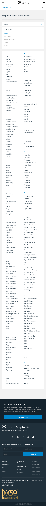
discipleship (9, 183)
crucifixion (9, 154)
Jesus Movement (29, 59)
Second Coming (29, 225)
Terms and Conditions (26, 503)
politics (26, 175)
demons (8, 173)
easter (8, 199)
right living (28, 209)
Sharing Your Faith (30, 227)
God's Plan (9, 273)
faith (7, 235)
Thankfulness (28, 301)
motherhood (28, 121)
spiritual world (28, 287)
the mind (27, 333)
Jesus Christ (28, 57)
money (26, 116)
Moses (26, 106)
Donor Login (35, 464)
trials (26, 343)
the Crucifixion (29, 313)
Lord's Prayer (28, 83)
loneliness (27, 90)
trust (25, 346)
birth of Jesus (10, 108)
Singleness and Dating (31, 230)
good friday (10, 321)
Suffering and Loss (30, 242)
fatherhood (9, 242)
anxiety (8, 79)
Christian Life (10, 124)
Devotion (4, 461)
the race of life (29, 336)
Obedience (27, 141)
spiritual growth (29, 275)
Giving (8, 264)
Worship (26, 373)
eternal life (9, 211)
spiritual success (29, 282)
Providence (27, 160)
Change (8, 119)
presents (27, 180)
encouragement (11, 201)
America (8, 62)
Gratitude (9, 308)
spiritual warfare (29, 285)
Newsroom (20, 472)
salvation (27, 250)
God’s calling (10, 296)
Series (6, 45)
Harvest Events (21, 466)
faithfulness (9, 237)
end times (9, 204)
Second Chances (29, 222)
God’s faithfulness (12, 298)
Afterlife (8, 59)
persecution (28, 172)
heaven (8, 357)
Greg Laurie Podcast (20, 462)
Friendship (9, 230)
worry (26, 383)
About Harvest (36, 474)
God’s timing (10, 306)
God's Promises (11, 276)
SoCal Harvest (28, 232)
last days (27, 85)
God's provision (11, 289)
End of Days (10, 194)
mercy (26, 114)
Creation (8, 136)
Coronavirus (9, 134)
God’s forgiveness (12, 301)
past (25, 167)
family (8, 240)
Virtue (4, 468)
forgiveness (9, 250)
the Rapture (28, 318)
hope (7, 365)
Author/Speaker (9, 39)
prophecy (27, 187)
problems (27, 182)
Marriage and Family (30, 104)
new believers (28, 133)
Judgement (27, 64)
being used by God (12, 103)
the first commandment (32, 331)
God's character (11, 281)
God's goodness (11, 283)
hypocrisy (9, 370)
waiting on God (29, 378)
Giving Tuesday (11, 266)
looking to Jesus (29, 93)
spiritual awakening (30, 270)
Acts (7, 57)
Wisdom (26, 366)
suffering (27, 290)
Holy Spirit (9, 342)
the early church (29, 328)
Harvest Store (36, 468)
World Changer (29, 371)
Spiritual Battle (28, 235)
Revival (26, 199)
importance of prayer (12, 383)
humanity (9, 367)
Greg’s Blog (5, 464)
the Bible (27, 311)
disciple (8, 180)
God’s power (10, 304)
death (7, 170)
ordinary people (29, 146)
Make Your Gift (23, 417)
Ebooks (19, 469)
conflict (8, 146)
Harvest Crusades (11, 340)
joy (25, 69)
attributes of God (11, 82)
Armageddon (10, 64)
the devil (27, 326)
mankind (26, 109)
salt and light (28, 247)
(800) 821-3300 (7, 485)
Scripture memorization (31, 220)
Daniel (8, 165)
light (25, 88)
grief (7, 326)
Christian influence (12, 126)
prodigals (27, 185)
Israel (7, 378)
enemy (8, 206)
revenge (27, 206)
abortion (8, 67)
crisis (7, 151)
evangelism (9, 214)
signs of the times (30, 260)
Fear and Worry (11, 222)
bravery (8, 110)
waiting (26, 376)
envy (7, 209)
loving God (27, 95)
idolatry (8, 381)
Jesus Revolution (29, 62)
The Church (28, 306)
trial (25, 341)
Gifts (7, 261)
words (26, 381)
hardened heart (11, 347)
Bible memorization (12, 95)
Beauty (8, 90)
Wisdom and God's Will (31, 368)
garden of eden (11, 311)
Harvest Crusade (11, 337)
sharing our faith (29, 255)
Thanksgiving (28, 303)
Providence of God (30, 162)
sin (25, 262)
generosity (9, 316)
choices (8, 141)
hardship (8, 350)
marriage (27, 111)
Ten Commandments (30, 298)
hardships (9, 352)
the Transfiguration (30, 321)
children (8, 139)
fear (7, 245)
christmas (9, 144)
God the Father (11, 271)
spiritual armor (28, 265)
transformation (29, 338)
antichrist (9, 77)
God (7, 269)
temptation (27, 308)
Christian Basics (11, 121)
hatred (8, 355)
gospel (8, 323)
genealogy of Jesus (12, 314)
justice (26, 72)
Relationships (28, 196)
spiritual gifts (28, 272)
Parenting (27, 155)
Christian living (10, 129)
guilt (7, 328)
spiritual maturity (29, 277)
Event (6, 42)
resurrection (28, 204)
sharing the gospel (30, 257)
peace (26, 170)
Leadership (27, 80)
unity (25, 357)
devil (7, 178)
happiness (9, 345)
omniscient (27, 144)
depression (9, 175)
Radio (4, 471)
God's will (9, 291)
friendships (9, 252)
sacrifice (27, 245)
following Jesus (11, 247)
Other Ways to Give (37, 471)
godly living (10, 318)
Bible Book (7, 36)
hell (7, 360)
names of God (29, 130)
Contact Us (35, 461)
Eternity (8, 196)
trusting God (28, 348)
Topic (6, 33)
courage (8, 149)
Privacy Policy (18, 503)
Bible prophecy (10, 98)
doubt (7, 185)
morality (26, 119)
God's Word (9, 279)
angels (8, 72)
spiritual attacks (29, 267)
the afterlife (28, 323)
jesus (26, 67)
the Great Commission (31, 316)
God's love (9, 286)
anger (7, 74)
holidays (8, 362)
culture (8, 156)
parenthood (27, 165)
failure (8, 232)
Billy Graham (10, 100)
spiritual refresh (29, 280)
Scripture (27, 217)
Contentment (10, 131)
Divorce (8, 168)
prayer (26, 177)
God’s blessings (11, 293)
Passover (27, 157)
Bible (7, 93)
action (8, 69)
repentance (28, 201)
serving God (28, 252)
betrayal (8, 105)
